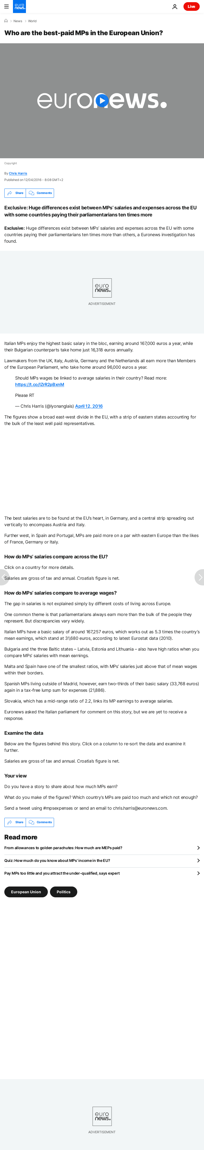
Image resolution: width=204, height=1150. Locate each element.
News (18, 21)
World (32, 21)
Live (191, 6)
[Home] (6, 21)
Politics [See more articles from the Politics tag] (64, 891)
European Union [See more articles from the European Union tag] (26, 891)
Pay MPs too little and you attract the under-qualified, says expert (61, 873)
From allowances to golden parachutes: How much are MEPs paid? (63, 847)
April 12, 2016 (89, 406)
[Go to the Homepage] (19, 6)
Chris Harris (18, 173)
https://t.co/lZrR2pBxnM (39, 384)
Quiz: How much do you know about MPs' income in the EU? (57, 860)
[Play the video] (102, 100)
